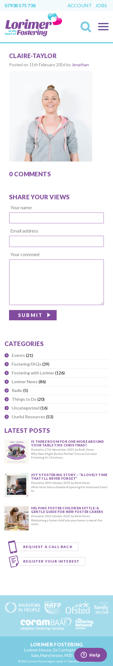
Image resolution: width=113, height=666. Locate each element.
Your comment (25, 254)
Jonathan (80, 64)
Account (79, 5)
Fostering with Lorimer (33, 372)
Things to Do (24, 399)
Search (87, 28)
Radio (17, 390)
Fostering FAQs (26, 364)
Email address (24, 230)
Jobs (101, 5)
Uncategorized (25, 407)
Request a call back (48, 546)
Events (18, 355)
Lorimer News (25, 381)
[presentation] (58, 322)
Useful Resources (28, 416)
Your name (21, 207)
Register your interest (51, 561)
